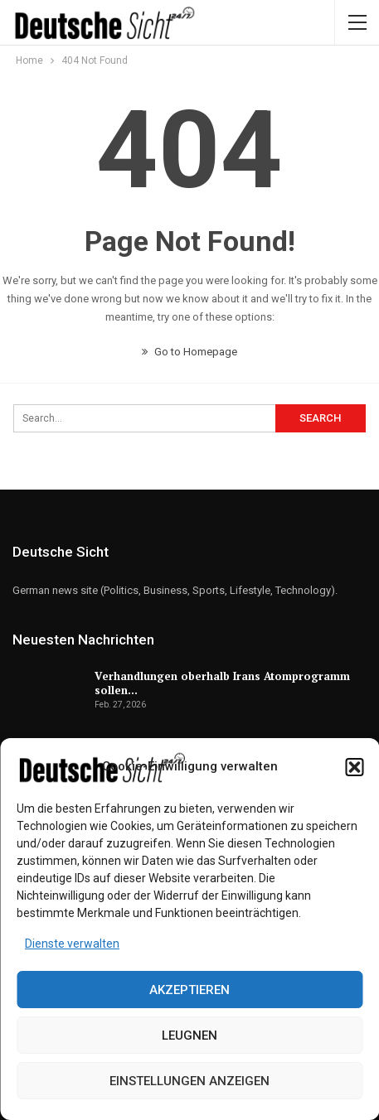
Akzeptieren (189, 989)
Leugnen (189, 1035)
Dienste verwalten (72, 943)
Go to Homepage (189, 351)
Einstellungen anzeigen (189, 1081)
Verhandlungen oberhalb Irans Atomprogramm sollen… (222, 683)
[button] (354, 767)
